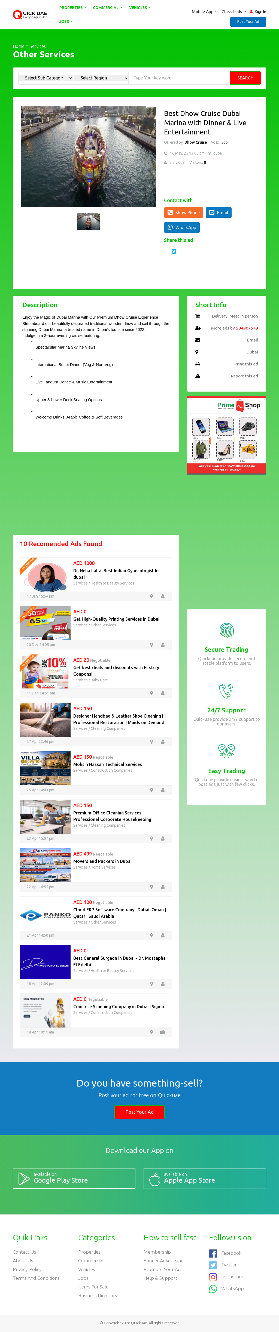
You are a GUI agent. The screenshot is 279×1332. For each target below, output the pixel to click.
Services (38, 46)
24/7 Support (227, 710)
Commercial (106, 7)
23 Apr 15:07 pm (40, 838)
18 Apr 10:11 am (40, 1032)
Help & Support (161, 1278)
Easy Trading (226, 770)
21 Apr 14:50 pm (40, 935)
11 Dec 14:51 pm (41, 693)
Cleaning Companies (108, 728)
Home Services (103, 867)
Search (245, 77)
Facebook (225, 1252)
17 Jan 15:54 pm (40, 596)
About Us (23, 1260)
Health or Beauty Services (112, 583)
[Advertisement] (96, 497)
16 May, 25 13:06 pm (187, 153)
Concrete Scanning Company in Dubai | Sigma (118, 1006)
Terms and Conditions (36, 1278)
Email (218, 212)
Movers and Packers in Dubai (102, 861)
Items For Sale (93, 1287)
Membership (157, 1251)
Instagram (226, 1275)
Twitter (223, 1264)
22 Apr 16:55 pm (40, 887)
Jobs (65, 21)
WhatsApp (182, 227)
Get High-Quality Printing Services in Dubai (116, 619)
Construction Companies (111, 770)
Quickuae (139, 1323)
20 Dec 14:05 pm (41, 644)
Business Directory (98, 1296)
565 (224, 142)
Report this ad (244, 376)
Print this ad (246, 364)
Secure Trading (227, 649)
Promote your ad (163, 1269)
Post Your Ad (248, 21)
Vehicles (138, 7)
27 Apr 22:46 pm (40, 741)
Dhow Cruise (195, 142)
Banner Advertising (164, 1260)
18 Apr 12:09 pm (40, 984)
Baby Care (99, 680)
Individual (177, 162)
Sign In (260, 12)
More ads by (234, 328)
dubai (218, 153)
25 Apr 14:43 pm (40, 790)
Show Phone (184, 212)
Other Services (103, 625)
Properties (72, 7)
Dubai (252, 352)
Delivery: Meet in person (234, 316)
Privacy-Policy (27, 1269)
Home (19, 46)
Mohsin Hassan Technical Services (107, 764)
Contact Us (25, 1251)
